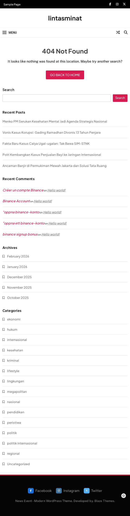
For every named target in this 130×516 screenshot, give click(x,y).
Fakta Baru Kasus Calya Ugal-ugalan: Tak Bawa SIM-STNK (46, 143)
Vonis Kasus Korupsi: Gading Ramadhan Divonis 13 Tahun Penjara (52, 132)
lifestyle (13, 371)
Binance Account (16, 201)
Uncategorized (18, 464)
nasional (13, 402)
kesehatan (15, 350)
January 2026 (17, 267)
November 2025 (19, 287)
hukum (12, 329)
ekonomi (14, 319)
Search (8, 90)
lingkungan (15, 381)
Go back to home (65, 75)
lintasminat (65, 18)
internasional (17, 340)
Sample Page (12, 4)
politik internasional (22, 443)
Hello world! (56, 190)
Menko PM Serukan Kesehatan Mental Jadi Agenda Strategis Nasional (55, 121)
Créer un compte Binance (23, 190)
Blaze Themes (104, 501)
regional (13, 453)
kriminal (13, 360)
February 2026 (18, 256)
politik (12, 433)
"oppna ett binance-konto (23, 223)
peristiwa (14, 422)
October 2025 (18, 298)
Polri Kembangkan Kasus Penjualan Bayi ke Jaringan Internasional (52, 154)
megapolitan (17, 391)
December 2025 (19, 277)
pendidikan (15, 412)
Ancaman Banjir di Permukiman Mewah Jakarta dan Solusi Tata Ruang (55, 166)
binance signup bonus (20, 234)
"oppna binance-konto (21, 212)
